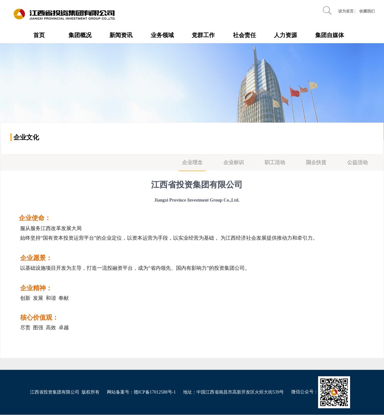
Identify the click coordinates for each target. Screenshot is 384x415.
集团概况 (80, 35)
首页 (39, 35)
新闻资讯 (120, 35)
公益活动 (357, 162)
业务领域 (162, 35)
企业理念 (192, 162)
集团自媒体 (329, 35)
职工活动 (275, 162)
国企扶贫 (316, 162)
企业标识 (233, 162)
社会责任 (244, 35)
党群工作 (203, 35)
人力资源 (285, 35)
